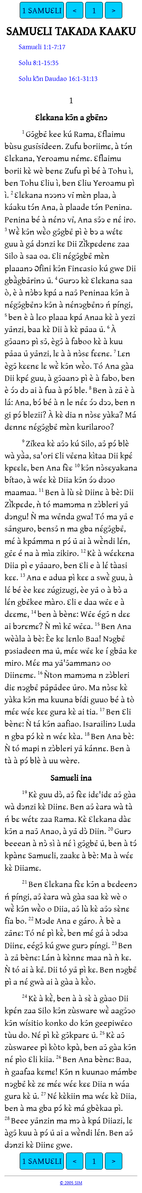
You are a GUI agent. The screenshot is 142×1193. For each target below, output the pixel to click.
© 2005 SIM (71, 1182)
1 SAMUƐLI (42, 10)
